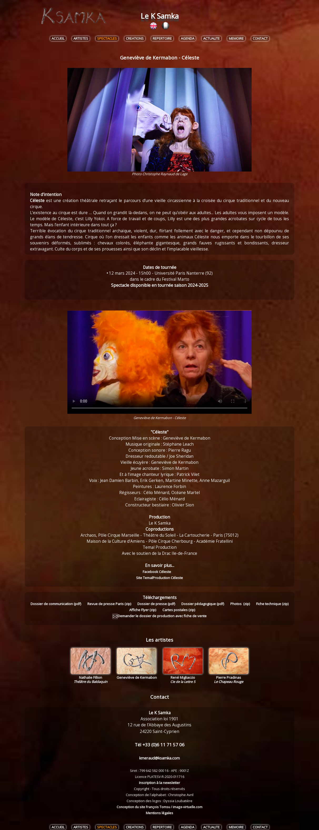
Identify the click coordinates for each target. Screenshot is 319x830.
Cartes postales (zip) (178, 603)
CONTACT (260, 38)
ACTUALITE (211, 38)
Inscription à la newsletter (159, 776)
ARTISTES (80, 38)
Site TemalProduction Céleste (176, 571)
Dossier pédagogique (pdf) (202, 597)
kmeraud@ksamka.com (159, 751)
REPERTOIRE (162, 38)
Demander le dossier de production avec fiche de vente (159, 609)
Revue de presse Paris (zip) (109, 597)
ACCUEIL (58, 38)
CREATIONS (135, 38)
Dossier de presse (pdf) (156, 597)
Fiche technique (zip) (272, 597)
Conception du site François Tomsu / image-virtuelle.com (159, 801)
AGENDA (187, 38)
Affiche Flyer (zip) (142, 603)
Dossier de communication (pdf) (56, 597)
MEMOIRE (236, 38)
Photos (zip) (240, 597)
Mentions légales (159, 806)
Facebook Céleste (133, 571)
